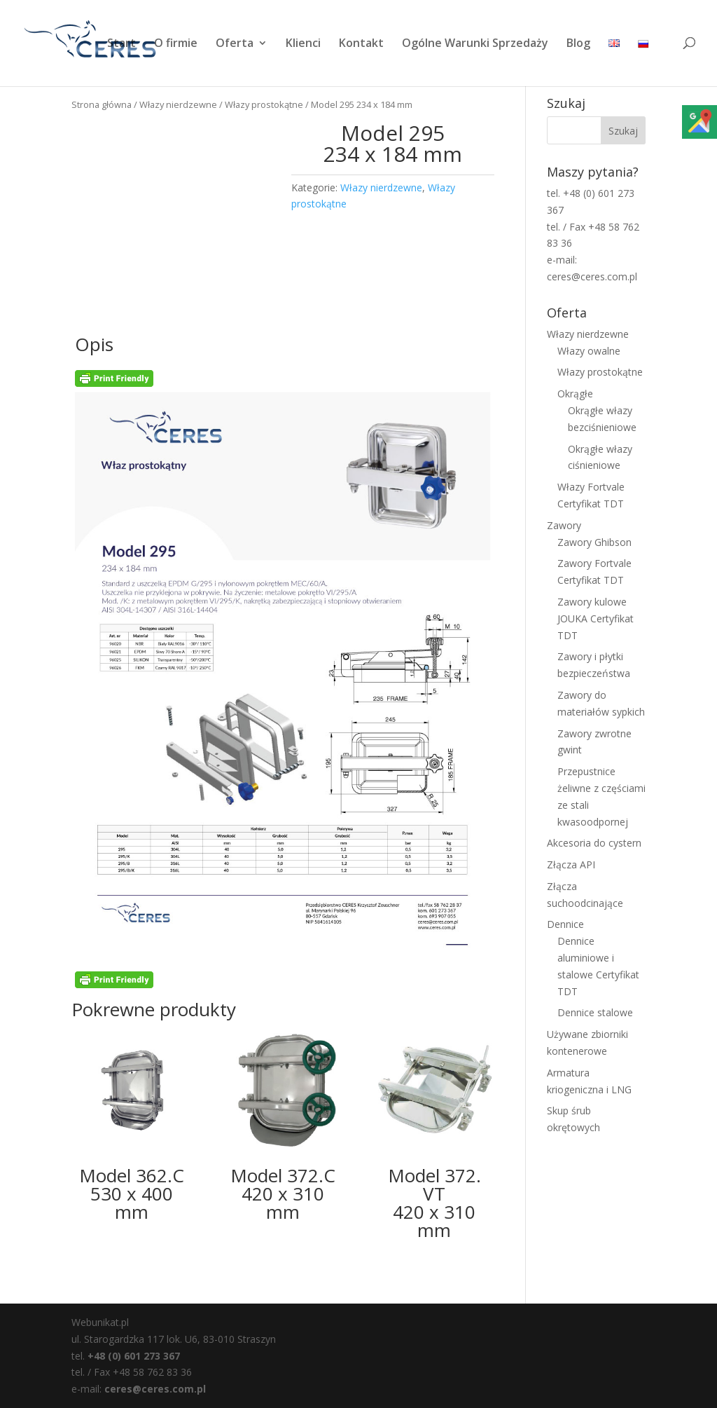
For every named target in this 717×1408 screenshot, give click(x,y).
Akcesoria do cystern (594, 842)
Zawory (564, 525)
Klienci (303, 44)
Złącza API (571, 864)
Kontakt (361, 44)
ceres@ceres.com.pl (155, 1388)
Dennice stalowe (595, 1012)
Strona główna (101, 104)
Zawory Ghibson (594, 542)
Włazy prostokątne (264, 104)
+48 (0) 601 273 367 (134, 1355)
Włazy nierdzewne (178, 104)
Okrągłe (575, 393)
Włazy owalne (588, 350)
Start (121, 44)
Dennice (565, 924)
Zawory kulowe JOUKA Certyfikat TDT (595, 618)
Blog (578, 44)
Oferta (234, 44)
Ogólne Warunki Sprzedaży (475, 44)
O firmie (175, 44)
